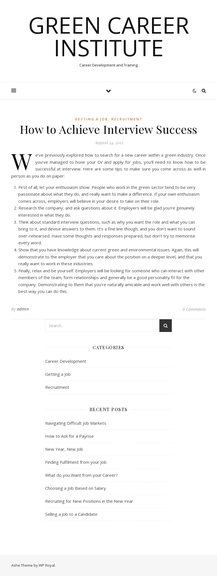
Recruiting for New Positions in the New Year (89, 501)
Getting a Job (91, 119)
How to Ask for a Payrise (69, 436)
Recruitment (126, 119)
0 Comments (194, 309)
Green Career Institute (108, 36)
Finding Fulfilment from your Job (76, 462)
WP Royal (47, 565)
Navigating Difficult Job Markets (75, 423)
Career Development (65, 361)
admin (23, 309)
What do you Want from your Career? (81, 475)
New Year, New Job (64, 449)
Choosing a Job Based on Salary (75, 488)
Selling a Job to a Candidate (71, 514)
